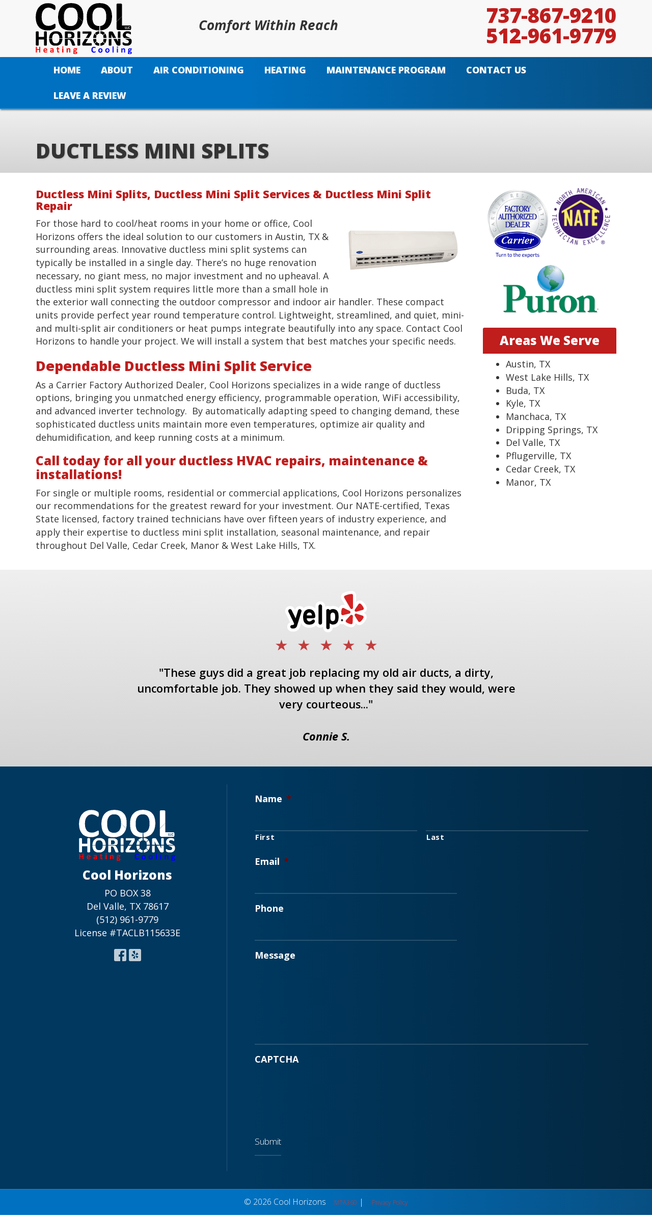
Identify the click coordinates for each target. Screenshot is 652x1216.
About (117, 70)
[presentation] (332, 1095)
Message (275, 954)
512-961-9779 (551, 35)
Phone (269, 907)
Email (272, 861)
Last (435, 836)
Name (273, 799)
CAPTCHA (276, 1062)
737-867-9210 (551, 15)
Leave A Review (89, 95)
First (265, 836)
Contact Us (496, 70)
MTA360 (345, 1204)
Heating (285, 70)
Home (66, 70)
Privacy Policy (390, 1204)
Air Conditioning (198, 70)
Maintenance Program (386, 70)
